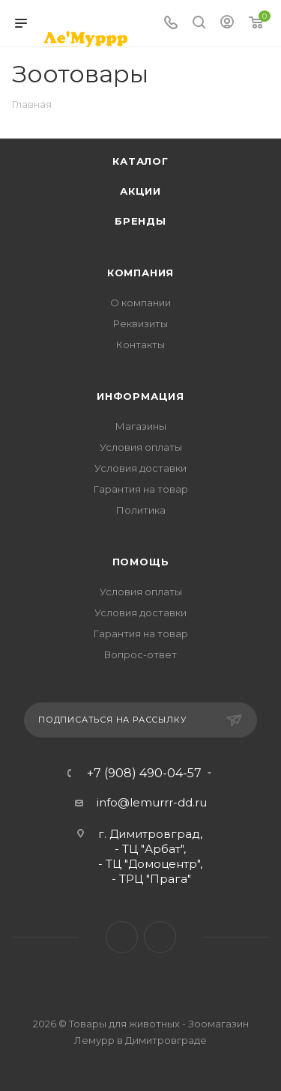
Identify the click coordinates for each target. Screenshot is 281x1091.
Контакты (140, 344)
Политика (141, 510)
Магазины (140, 426)
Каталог (140, 161)
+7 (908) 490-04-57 (144, 773)
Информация (140, 396)
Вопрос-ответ (140, 654)
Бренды (140, 221)
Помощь (140, 562)
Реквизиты (140, 323)
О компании (140, 303)
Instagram (160, 937)
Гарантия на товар (141, 489)
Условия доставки (140, 468)
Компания (140, 273)
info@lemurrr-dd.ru (152, 802)
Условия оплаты (141, 447)
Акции (140, 191)
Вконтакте (122, 937)
